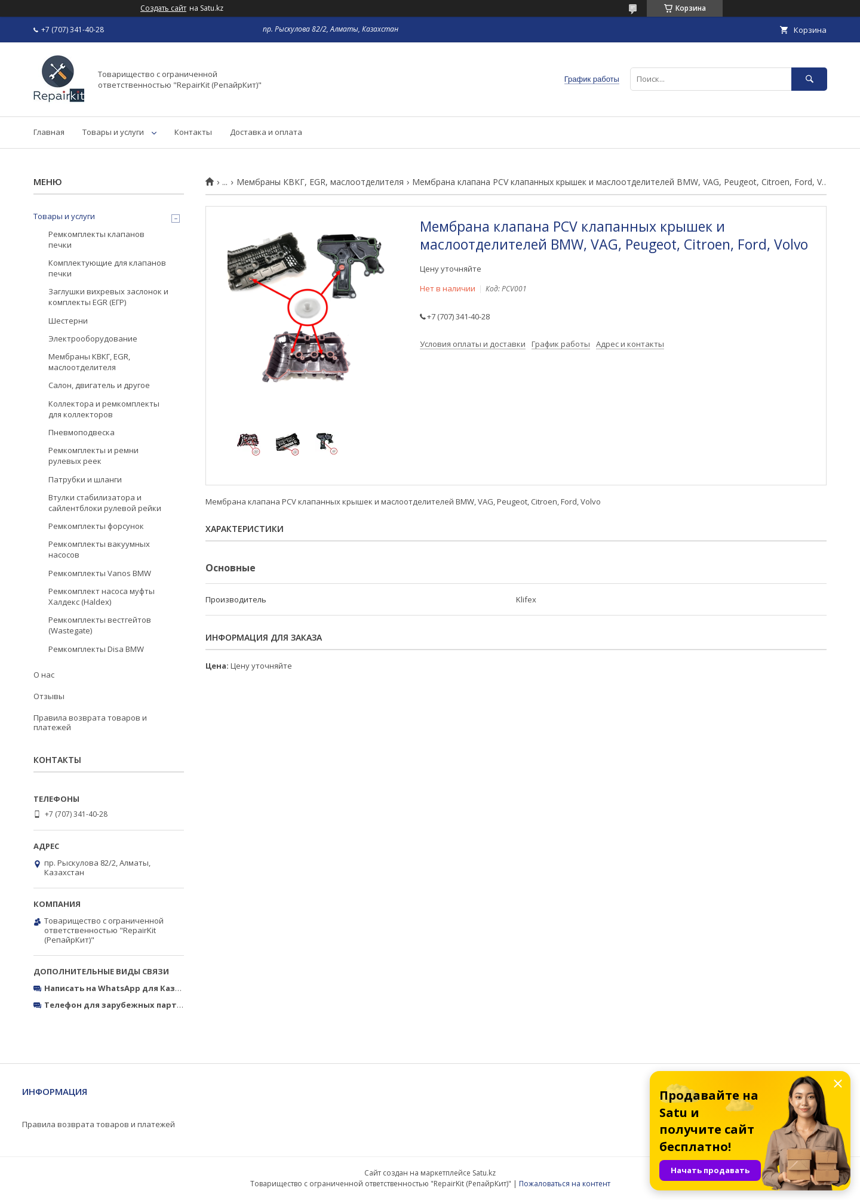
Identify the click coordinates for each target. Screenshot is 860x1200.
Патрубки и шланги (85, 479)
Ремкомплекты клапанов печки (96, 239)
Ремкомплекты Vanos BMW (99, 573)
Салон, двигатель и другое (99, 385)
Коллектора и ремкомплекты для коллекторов (103, 409)
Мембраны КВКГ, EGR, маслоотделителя (320, 182)
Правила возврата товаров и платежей (90, 722)
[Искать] (809, 79)
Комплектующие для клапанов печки (107, 268)
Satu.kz (484, 1173)
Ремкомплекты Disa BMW (96, 649)
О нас (43, 674)
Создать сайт (163, 8)
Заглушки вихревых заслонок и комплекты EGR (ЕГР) (108, 296)
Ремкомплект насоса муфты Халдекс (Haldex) (101, 596)
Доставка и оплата (266, 132)
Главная (48, 132)
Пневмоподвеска (81, 432)
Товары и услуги (113, 132)
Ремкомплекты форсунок (96, 526)
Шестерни (68, 320)
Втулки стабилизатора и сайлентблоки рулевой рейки (104, 502)
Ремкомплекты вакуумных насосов (99, 549)
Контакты (193, 132)
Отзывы (48, 696)
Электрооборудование (92, 338)
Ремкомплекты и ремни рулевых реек (93, 455)
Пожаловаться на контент (564, 1184)
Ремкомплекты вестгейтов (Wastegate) (99, 625)
